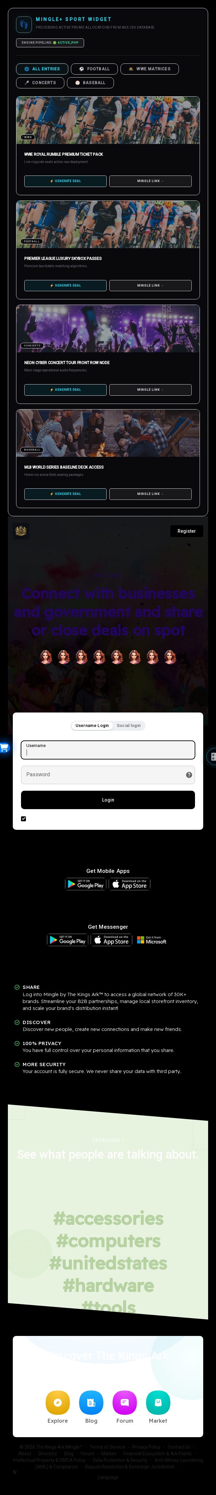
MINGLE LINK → (150, 181)
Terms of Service (107, 1447)
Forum (125, 1407)
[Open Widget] (5, 748)
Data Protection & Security (120, 1460)
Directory (47, 1453)
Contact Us (179, 1447)
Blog (91, 1407)
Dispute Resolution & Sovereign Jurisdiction (130, 1466)
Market (158, 1407)
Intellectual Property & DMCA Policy (49, 1460)
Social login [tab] (129, 725)
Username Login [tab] (92, 725)
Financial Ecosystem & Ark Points (157, 1453)
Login (108, 800)
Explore (58, 1407)
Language (66, 1475)
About (24, 1453)
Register (187, 531)
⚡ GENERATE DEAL (65, 181)
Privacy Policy (146, 1447)
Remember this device (52, 818)
